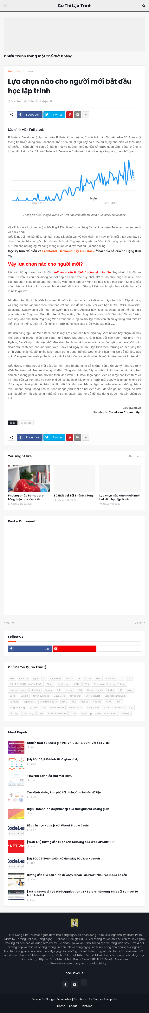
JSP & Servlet (93, 695)
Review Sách (75, 707)
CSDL (77, 684)
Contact (86, 1006)
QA (43, 707)
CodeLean (29, 71)
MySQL (84, 701)
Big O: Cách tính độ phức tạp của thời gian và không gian (68, 809)
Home (61, 1006)
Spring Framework (114, 707)
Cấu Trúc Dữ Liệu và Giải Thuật (26, 684)
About (73, 1006)
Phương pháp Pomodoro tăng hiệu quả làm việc (26, 497)
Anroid (69, 678)
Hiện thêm (135, 456)
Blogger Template (105, 999)
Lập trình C (30, 701)
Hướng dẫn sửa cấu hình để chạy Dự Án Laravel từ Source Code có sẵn (77, 875)
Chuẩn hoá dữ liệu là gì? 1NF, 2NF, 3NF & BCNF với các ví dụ (68, 743)
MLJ (74, 701)
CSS (86, 684)
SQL (131, 707)
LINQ (64, 701)
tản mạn (14, 713)
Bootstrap (111, 678)
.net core (23, 678)
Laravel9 (14, 701)
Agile (35, 678)
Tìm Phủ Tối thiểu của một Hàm (49, 776)
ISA (120, 690)
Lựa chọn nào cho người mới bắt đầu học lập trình (119, 497)
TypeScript (86, 713)
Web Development (107, 713)
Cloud (50, 684)
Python (33, 707)
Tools (73, 713)
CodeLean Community (124, 412)
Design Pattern (117, 684)
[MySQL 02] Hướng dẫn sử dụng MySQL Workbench (63, 858)
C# (129, 678)
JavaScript (75, 695)
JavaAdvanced (41, 695)
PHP (119, 701)
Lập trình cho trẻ (48, 701)
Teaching (28, 713)
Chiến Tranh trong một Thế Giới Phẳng (38, 56)
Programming (17, 707)
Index (111, 690)
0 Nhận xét (45, 101)
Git (58, 690)
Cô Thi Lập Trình (75, 6)
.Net (12, 678)
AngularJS (55, 678)
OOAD (109, 701)
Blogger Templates (58, 999)
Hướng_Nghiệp (95, 690)
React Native (57, 707)
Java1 (13, 695)
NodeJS (97, 701)
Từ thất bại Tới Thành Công (73, 495)
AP (79, 678)
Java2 (24, 695)
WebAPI (126, 713)
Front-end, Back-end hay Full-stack (68, 251)
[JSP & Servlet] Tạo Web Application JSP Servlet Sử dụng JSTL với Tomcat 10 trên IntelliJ (82, 893)
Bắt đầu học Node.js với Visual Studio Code (58, 825)
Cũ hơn (138, 623)
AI (44, 678)
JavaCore (59, 695)
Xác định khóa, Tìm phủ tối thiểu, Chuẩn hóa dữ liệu (64, 792)
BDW (98, 678)
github (68, 690)
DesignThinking (18, 690)
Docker (48, 690)
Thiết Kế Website (57, 713)
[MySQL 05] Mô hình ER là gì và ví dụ (53, 759)
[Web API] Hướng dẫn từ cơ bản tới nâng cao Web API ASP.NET (71, 842)
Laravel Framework (115, 695)
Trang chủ (14, 71)
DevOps (35, 690)
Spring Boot (93, 707)
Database (99, 684)
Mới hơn (10, 623)
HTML (79, 690)
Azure (88, 678)
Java (130, 690)
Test (40, 713)
